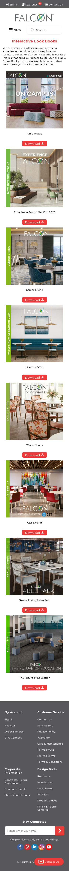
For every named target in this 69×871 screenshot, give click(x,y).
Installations (45, 782)
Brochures (44, 776)
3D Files (42, 794)
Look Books (44, 788)
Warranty (43, 737)
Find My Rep (45, 725)
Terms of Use (45, 749)
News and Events (15, 789)
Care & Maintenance (50, 743)
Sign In (12, 4)
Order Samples (14, 731)
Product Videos (47, 800)
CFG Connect (13, 737)
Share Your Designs (17, 795)
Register (10, 725)
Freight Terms (46, 755)
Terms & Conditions (50, 761)
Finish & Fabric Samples (46, 808)
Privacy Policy (46, 731)
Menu (15, 30)
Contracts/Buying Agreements (16, 781)
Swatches (32, 4)
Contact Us (54, 4)
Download (34, 143)
